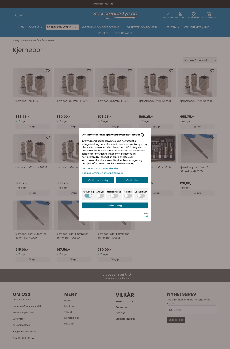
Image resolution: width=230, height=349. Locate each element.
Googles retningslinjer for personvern (102, 172)
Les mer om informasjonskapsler (100, 168)
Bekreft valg (115, 205)
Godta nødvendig (98, 180)
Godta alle (132, 180)
